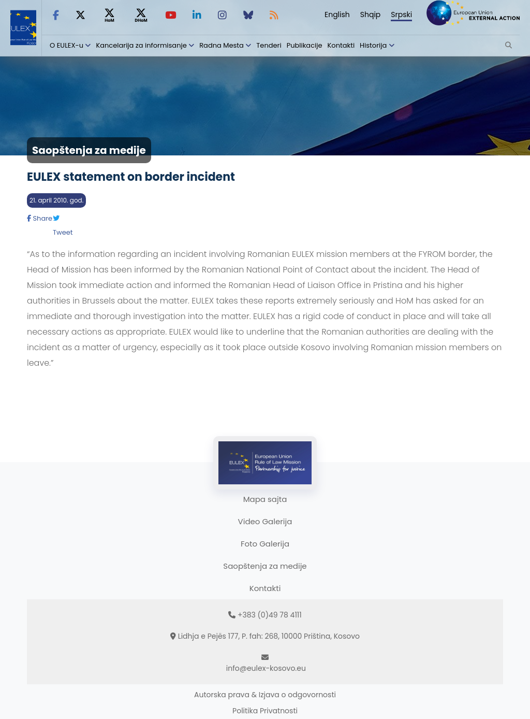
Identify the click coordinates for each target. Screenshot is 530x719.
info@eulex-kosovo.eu (266, 668)
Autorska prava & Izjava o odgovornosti (265, 694)
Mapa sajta (265, 499)
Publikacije (304, 45)
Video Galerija (265, 521)
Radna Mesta (221, 45)
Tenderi (268, 45)
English (337, 14)
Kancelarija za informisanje (142, 45)
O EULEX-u (66, 45)
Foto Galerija (265, 543)
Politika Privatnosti (265, 711)
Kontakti (341, 45)
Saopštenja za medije (264, 565)
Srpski (401, 14)
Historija (373, 45)
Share (39, 218)
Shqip (370, 14)
